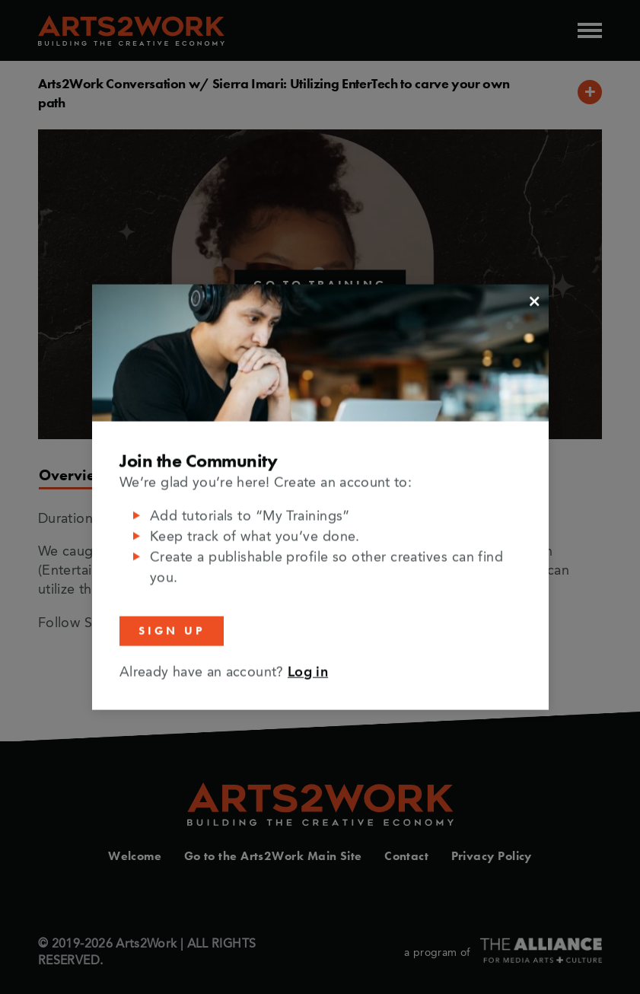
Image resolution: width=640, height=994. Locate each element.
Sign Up (172, 631)
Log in (308, 672)
